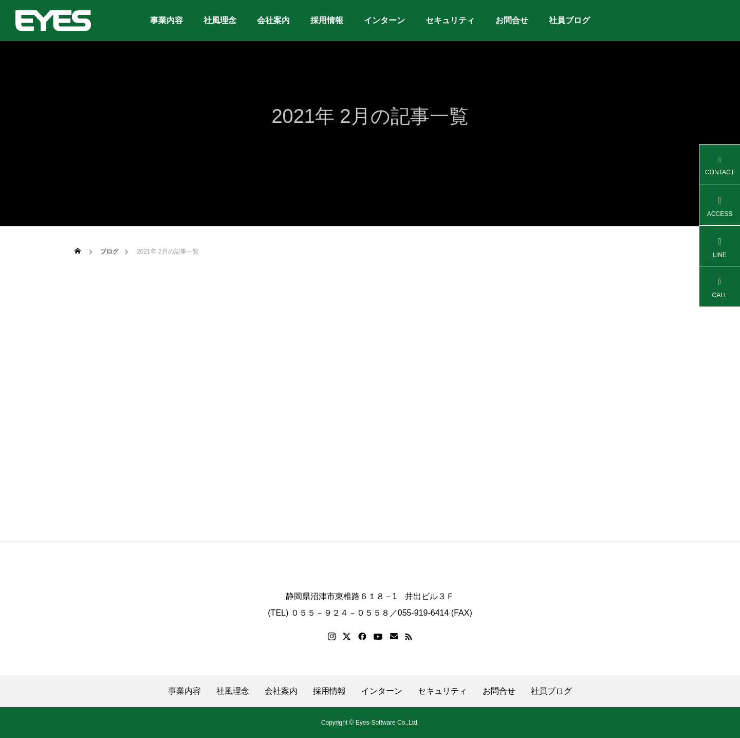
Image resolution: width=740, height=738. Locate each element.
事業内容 (166, 20)
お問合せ (511, 20)
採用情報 (326, 20)
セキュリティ (450, 20)
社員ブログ (569, 20)
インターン (384, 20)
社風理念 (219, 20)
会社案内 (273, 20)
